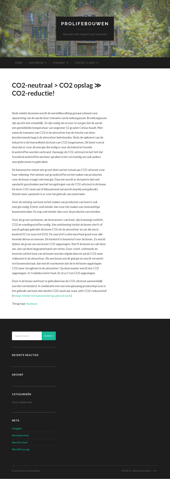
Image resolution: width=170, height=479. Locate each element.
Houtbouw (36, 63)
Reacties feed (19, 442)
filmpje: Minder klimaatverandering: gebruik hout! (43, 296)
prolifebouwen (85, 24)
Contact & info (85, 63)
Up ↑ (155, 471)
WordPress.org (20, 449)
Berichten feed (20, 435)
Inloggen (17, 428)
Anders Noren (141, 471)
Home (18, 63)
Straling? (59, 63)
